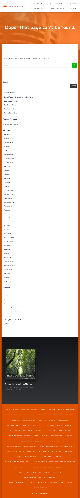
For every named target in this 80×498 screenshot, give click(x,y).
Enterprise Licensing (14, 415)
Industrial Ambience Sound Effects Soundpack (26, 430)
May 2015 (7, 174)
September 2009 (9, 266)
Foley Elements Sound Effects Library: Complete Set (55, 415)
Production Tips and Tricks (12, 312)
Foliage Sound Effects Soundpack (23, 420)
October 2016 (8, 162)
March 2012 (7, 218)
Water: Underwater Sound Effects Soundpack (40, 478)
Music (6, 292)
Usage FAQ (18, 467)
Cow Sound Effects (10, 109)
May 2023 (7, 139)
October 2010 (8, 242)
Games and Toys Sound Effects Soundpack (54, 420)
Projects (6, 316)
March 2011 (7, 234)
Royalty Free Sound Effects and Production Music (57, 446)
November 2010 (9, 238)
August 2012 (8, 206)
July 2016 (7, 166)
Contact (52, 409)
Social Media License (32, 457)
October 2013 (8, 194)
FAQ (32, 415)
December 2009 (9, 262)
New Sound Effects (10, 300)
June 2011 (7, 226)
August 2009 (8, 270)
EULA (25, 415)
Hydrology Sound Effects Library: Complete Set (24, 425)
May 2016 (7, 170)
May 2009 (7, 277)
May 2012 (7, 214)
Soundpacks (71, 3)
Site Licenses (69, 451)
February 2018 (8, 155)
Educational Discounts (66, 409)
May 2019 (7, 147)
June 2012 (7, 210)
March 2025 (7, 135)
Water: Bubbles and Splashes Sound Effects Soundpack (45, 467)
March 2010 (7, 258)
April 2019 (7, 151)
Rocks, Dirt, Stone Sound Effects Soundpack (20, 446)
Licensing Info (51, 430)
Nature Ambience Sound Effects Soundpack (23, 436)
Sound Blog (47, 457)
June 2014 (7, 178)
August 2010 (8, 246)
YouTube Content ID (40, 488)
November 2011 (9, 222)
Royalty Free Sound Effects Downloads (21, 451)
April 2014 (7, 186)
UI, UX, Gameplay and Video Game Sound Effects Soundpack (54, 462)
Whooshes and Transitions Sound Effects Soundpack (27, 483)
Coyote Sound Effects (11, 113)
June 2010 (7, 250)
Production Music (56, 3)
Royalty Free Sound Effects (13, 320)
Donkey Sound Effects (11, 101)
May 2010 (7, 254)
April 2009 (7, 282)
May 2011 (7, 230)
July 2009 (7, 273)
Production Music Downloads (61, 436)
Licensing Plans (57, 9)
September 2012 (9, 202)
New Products (8, 296)
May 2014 (7, 182)
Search (5, 82)
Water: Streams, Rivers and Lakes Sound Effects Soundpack (40, 472)
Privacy (44, 436)
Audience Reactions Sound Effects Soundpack (29, 409)
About (7, 409)
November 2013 (9, 190)
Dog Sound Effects (10, 105)
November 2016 (9, 158)
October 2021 (8, 143)
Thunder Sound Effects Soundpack (17, 462)
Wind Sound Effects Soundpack (61, 483)
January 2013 (8, 198)
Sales (6, 324)
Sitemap (19, 457)
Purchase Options (40, 9)
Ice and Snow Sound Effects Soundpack (59, 425)
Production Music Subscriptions (32, 441)
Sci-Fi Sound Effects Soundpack (50, 451)
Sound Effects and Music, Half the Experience (18, 97)
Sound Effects (39, 3)
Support (72, 9)
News (6, 304)
